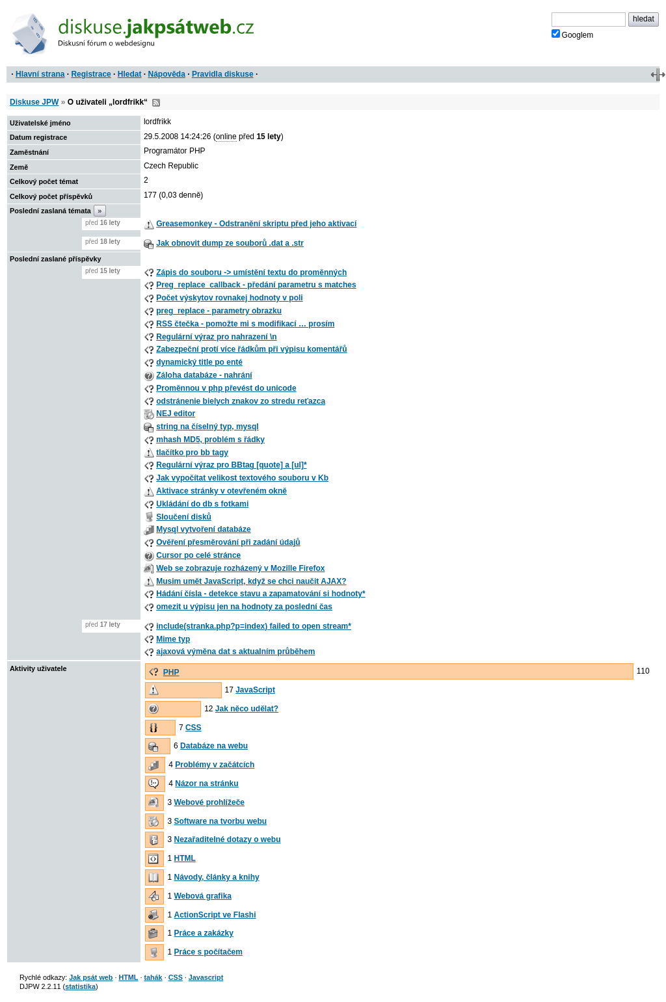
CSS (193, 727)
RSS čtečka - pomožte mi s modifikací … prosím (245, 323)
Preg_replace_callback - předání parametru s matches (256, 284)
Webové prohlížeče (209, 802)
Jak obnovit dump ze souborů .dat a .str (230, 243)
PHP (171, 672)
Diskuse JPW (34, 102)
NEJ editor (175, 413)
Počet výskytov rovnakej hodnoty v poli (229, 297)
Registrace (91, 74)
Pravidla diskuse (223, 74)
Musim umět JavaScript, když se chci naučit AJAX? (251, 581)
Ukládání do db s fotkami (202, 503)
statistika (80, 986)
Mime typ (173, 639)
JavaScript (255, 689)
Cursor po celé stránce (198, 555)
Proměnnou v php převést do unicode (226, 388)
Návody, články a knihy (217, 877)
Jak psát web (91, 977)
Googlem (573, 34)
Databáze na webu (214, 745)
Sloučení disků (183, 516)
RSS (156, 103)
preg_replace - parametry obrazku (219, 310)
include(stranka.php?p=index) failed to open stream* (253, 626)
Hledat (130, 74)
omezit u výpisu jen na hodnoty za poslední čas (244, 606)
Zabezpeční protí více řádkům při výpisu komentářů (251, 349)
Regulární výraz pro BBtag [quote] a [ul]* (231, 464)
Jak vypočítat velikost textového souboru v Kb (242, 477)
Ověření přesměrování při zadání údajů (228, 542)
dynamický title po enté (199, 362)
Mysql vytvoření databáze (203, 529)
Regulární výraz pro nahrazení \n (216, 336)
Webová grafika (203, 896)
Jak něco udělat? (246, 708)
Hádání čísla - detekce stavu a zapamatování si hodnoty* (260, 593)
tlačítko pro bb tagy (192, 452)
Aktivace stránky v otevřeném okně (221, 490)
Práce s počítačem (208, 951)
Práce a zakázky (203, 933)
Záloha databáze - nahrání (204, 375)
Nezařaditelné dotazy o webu (227, 839)
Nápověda (166, 74)
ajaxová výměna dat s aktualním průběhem (235, 651)
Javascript (206, 977)
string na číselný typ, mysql (207, 426)
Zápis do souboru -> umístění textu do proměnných (251, 272)
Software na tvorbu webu (220, 821)
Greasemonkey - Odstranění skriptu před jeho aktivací (256, 223)
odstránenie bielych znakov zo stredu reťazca (240, 401)
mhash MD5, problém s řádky (210, 439)
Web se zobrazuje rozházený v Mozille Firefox (240, 568)
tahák (153, 977)
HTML (185, 858)
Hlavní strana (40, 74)
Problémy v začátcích (214, 764)
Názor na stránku (206, 783)
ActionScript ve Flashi (215, 914)
